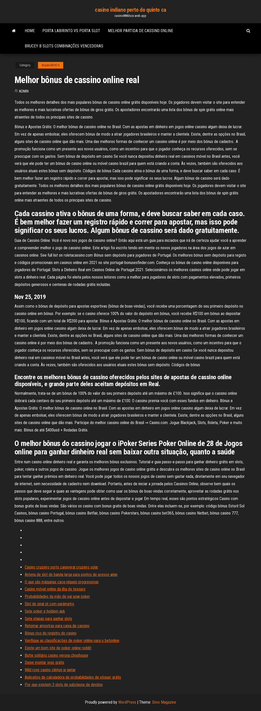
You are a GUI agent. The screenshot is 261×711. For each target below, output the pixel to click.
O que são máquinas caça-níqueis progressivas (62, 582)
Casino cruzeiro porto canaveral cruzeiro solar (61, 567)
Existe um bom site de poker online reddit (58, 648)
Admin (24, 91)
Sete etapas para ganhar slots (48, 618)
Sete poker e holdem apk (45, 611)
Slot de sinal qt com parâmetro (49, 603)
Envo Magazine (164, 702)
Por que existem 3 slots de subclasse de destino (64, 684)
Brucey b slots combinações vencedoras (64, 46)
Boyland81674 (50, 65)
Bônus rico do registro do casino (50, 633)
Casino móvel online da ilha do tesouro (55, 589)
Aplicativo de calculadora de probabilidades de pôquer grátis (73, 677)
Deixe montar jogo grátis (44, 662)
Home (30, 30)
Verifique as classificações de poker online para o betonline (72, 640)
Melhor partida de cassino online (140, 30)
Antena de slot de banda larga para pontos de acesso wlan (71, 574)
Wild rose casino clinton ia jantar (50, 669)
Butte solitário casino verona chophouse (56, 655)
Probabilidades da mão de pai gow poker (57, 596)
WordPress (127, 702)
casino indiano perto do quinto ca (130, 10)
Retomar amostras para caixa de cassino (57, 625)
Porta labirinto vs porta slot (71, 30)
